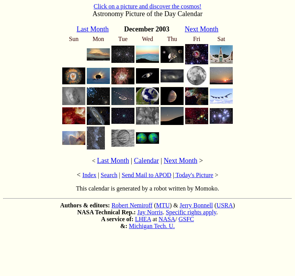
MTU (163, 205)
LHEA (143, 219)
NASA (167, 219)
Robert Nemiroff (131, 205)
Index (89, 175)
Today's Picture (193, 175)
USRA (225, 205)
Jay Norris (149, 212)
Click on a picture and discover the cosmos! (147, 6)
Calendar (146, 160)
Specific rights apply (191, 212)
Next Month (180, 160)
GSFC (186, 219)
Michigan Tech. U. (152, 226)
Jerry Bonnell (196, 205)
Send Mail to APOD (146, 175)
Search (109, 175)
